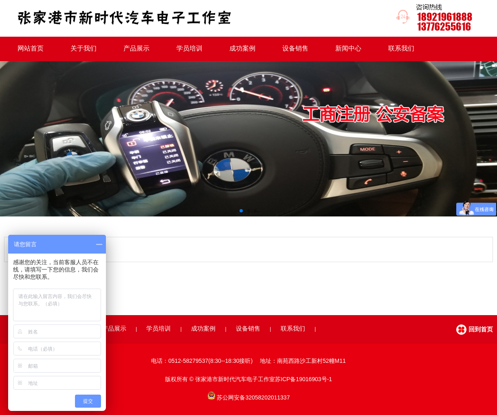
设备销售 (295, 48)
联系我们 (401, 48)
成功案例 (242, 48)
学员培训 (189, 48)
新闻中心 (348, 48)
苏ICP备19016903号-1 (303, 379)
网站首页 (31, 48)
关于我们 (83, 48)
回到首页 (480, 329)
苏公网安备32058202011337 (253, 397)
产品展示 (136, 48)
